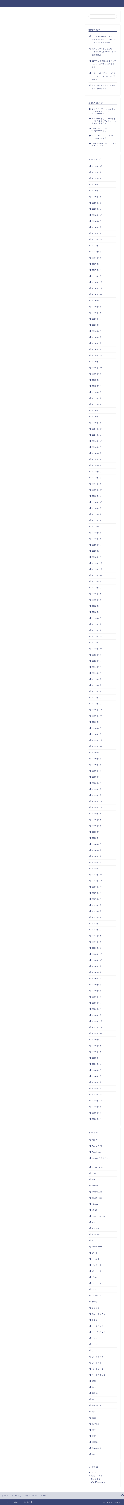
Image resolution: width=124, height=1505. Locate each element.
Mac (94, 1222)
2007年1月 (96, 942)
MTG (94, 1241)
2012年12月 (97, 563)
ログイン (95, 1472)
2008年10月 (97, 814)
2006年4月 (96, 997)
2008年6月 (96, 838)
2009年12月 (97, 740)
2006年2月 (96, 1009)
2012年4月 (96, 612)
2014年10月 (97, 441)
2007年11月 (97, 881)
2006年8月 (96, 972)
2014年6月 (96, 465)
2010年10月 (97, 716)
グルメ (95, 1277)
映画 (94, 1418)
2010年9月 (96, 722)
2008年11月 (97, 808)
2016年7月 (96, 313)
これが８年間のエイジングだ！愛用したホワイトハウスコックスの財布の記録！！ (104, 39)
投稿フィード (97, 1476)
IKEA (94, 1173)
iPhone (95, 1186)
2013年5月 (96, 533)
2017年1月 (96, 276)
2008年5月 (96, 844)
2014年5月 (96, 472)
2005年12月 (97, 1021)
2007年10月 (97, 887)
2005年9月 (96, 1040)
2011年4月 (96, 685)
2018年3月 (96, 227)
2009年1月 (96, 795)
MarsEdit (96, 1235)
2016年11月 (97, 288)
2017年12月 (97, 239)
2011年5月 (96, 679)
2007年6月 (96, 911)
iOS (93, 1180)
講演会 (95, 1442)
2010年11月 (97, 710)
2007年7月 (96, 905)
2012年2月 (96, 624)
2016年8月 (96, 307)
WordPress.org (98, 1482)
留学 (94, 1430)
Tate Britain (12, 218)
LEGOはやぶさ (98, 1216)
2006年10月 (97, 960)
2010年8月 (96, 728)
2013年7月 (96, 520)
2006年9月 (96, 966)
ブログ (95, 1351)
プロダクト (97, 1363)
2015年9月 (96, 374)
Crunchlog (10, 3)
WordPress (97, 1247)
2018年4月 (96, 221)
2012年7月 (96, 594)
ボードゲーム (98, 1369)
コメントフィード (98, 1479)
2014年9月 (96, 447)
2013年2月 (96, 551)
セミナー (96, 1320)
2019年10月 (97, 166)
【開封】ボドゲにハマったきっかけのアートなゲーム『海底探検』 (104, 76)
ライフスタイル (98, 1375)
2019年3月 (96, 184)
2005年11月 (97, 1027)
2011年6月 (96, 673)
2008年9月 (96, 820)
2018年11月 (97, 209)
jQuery (95, 1204)
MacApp (95, 1228)
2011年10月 (97, 649)
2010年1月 (96, 734)
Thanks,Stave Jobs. (100, 128)
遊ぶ (94, 1454)
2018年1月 (96, 233)
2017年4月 (96, 270)
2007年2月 (96, 936)
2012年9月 (96, 582)
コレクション (98, 1289)
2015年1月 (96, 423)
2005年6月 (96, 1058)
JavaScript (97, 1198)
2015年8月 (96, 380)
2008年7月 (96, 832)
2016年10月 (97, 294)
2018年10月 (97, 215)
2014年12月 (97, 429)
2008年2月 (96, 862)
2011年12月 (97, 636)
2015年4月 (96, 404)
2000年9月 (96, 1119)
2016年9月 (96, 301)
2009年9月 (96, 752)
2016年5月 (96, 325)
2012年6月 (96, 600)
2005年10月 (97, 1034)
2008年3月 (96, 856)
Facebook (96, 1152)
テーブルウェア (98, 1332)
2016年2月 (96, 343)
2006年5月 (96, 991)
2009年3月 (96, 783)
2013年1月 (96, 557)
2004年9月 (96, 1070)
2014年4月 (96, 478)
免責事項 (27, 1502)
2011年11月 (97, 643)
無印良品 (96, 1424)
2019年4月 (96, 178)
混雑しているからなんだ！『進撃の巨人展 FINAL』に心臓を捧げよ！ (104, 52)
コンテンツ (97, 1296)
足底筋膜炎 (97, 1448)
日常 (9, 15)
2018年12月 (97, 203)
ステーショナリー (99, 1314)
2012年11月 (97, 569)
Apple (94, 1140)
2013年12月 (97, 490)
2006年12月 (97, 948)
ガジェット (97, 1271)
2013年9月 (96, 508)
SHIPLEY (11, 221)
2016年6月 (96, 319)
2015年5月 (96, 398)
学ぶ (94, 1387)
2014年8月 (96, 453)
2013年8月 (96, 514)
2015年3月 (96, 410)
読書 (94, 1436)
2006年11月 (97, 954)
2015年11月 (97, 362)
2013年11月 (97, 496)
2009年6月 (96, 771)
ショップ (96, 1308)
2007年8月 (96, 899)
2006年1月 (96, 1015)
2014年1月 (96, 484)
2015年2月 (96, 417)
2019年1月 (96, 197)
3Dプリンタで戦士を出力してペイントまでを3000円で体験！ (104, 64)
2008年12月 (97, 801)
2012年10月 (97, 575)
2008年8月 (96, 826)
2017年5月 (96, 264)
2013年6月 (96, 526)
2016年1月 (96, 349)
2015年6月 (96, 392)
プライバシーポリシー (13, 1502)
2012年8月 (96, 588)
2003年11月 (97, 1101)
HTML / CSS (97, 1167)
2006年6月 (96, 985)
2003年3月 (96, 1113)
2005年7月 (96, 1052)
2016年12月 (97, 282)
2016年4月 (96, 331)
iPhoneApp (97, 1192)
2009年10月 (97, 746)
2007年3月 (96, 930)
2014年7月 (96, 459)
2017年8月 (96, 258)
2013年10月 (97, 502)
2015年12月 (97, 356)
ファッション (98, 1344)
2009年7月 (96, 765)
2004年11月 (97, 1064)
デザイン (96, 1338)
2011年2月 (96, 698)
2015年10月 (97, 368)
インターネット (98, 1265)
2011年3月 (96, 691)
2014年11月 (97, 435)
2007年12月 (97, 875)
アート (95, 1253)
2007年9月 (96, 893)
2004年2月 (96, 1082)
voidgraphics (97, 113)
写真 (94, 1381)
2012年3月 (96, 618)
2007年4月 (96, 924)
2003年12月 (97, 1095)
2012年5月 (96, 606)
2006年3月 (96, 1003)
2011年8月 (96, 661)
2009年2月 (96, 789)
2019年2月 (96, 191)
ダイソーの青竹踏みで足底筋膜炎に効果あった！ (104, 87)
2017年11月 (97, 246)
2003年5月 (96, 1107)
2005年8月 (96, 1046)
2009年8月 (96, 759)
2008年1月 (96, 869)
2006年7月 (96, 978)
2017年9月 (96, 252)
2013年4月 (96, 539)
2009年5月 (96, 777)
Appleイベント (98, 1146)
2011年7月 (96, 667)
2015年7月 (96, 386)
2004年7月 (96, 1076)
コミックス (97, 1283)
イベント (96, 1259)
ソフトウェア (98, 1326)
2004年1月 (96, 1088)
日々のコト (97, 1406)
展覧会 (95, 1393)
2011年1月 (96, 704)
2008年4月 (96, 850)
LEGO (94, 1210)
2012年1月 (96, 630)
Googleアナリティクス (101, 1159)
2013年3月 (96, 545)
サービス (96, 1302)
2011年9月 (96, 655)
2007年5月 (96, 917)
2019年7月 (96, 172)
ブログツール (98, 1357)
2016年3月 (96, 337)
